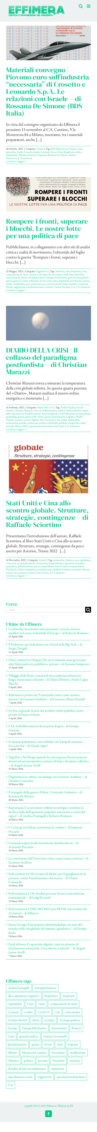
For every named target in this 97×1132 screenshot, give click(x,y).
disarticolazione (56, 563)
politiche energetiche (69, 423)
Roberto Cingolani (37, 155)
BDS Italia (56, 148)
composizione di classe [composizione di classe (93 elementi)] (63, 1004)
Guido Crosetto (24, 152)
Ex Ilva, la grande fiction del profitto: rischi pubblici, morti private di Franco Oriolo (45, 712)
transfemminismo (34, 287)
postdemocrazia (44, 569)
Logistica (70, 416)
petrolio (23, 423)
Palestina (23, 155)
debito (61, 410)
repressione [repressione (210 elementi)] (57, 1068)
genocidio (11, 152)
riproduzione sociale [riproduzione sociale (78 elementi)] (20, 1077)
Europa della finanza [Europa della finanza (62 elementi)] (34, 1028)
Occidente (11, 569)
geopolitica (11, 566)
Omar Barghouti (66, 152)
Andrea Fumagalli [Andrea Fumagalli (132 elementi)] (18, 988)
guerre (47, 416)
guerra (9, 280)
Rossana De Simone (58, 155)
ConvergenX (43, 274)
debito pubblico (74, 410)
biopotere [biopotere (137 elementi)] (69, 996)
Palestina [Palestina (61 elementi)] (13, 1060)
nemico (85, 280)
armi (68, 271)
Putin (65, 284)
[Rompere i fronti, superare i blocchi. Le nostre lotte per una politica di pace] (48, 194)
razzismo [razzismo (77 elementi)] (75, 1060)
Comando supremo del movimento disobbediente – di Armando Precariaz (43, 845)
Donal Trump (69, 148)
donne (24, 277)
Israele (36, 152)
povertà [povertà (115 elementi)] (42, 1060)
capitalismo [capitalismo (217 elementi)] (15, 1004)
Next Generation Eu (49, 420)
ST (71, 1106)
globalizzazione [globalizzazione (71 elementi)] (17, 1044)
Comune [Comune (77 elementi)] (13, 1012)
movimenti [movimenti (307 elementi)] (58, 1052)
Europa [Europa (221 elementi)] (12, 1028)
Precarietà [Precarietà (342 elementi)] (58, 1060)
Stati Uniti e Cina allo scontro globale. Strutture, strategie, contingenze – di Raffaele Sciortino (47, 513)
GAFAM (64, 413)
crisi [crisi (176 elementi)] (57, 1012)
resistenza (83, 284)
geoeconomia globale (78, 277)
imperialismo (47, 566)
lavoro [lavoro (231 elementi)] (48, 1044)
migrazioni (64, 280)
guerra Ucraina (20, 280)
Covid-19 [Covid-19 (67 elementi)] (44, 1012)
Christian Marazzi (23, 410)
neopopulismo (76, 566)
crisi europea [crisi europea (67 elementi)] (72, 1012)
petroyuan (33, 423)
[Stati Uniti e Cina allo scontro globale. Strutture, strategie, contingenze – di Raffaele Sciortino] (48, 469)
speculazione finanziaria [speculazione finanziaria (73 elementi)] (71, 1077)
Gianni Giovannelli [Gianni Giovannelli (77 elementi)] (55, 1036)
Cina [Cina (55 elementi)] (30, 1004)
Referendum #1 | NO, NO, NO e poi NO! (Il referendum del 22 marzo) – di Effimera (47, 911)
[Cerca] (88, 610)
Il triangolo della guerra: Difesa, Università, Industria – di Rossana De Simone (45, 794)
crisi (14, 563)
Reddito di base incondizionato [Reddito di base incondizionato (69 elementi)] (27, 1068)
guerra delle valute (34, 416)
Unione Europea (62, 287)
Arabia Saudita (68, 407)
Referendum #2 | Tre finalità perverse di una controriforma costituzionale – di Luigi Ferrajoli (46, 895)
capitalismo (84, 560)
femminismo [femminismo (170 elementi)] (59, 1028)
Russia (9, 287)
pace (28, 284)
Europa (49, 277)
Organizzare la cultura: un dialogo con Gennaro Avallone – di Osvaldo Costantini (47, 778)
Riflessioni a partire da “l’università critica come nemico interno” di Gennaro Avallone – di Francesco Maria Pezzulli (46, 697)
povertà (46, 284)
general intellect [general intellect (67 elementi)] (28, 1036)
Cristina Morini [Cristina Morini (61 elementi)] (17, 1020)
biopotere (76, 271)
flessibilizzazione (33, 413)
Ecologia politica (37, 277)
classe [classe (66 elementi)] (41, 1004)
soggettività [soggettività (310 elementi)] (45, 1077)
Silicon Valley (21, 426)
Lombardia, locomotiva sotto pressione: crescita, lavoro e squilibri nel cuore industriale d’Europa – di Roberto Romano (48, 631)
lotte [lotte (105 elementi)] (60, 1044)
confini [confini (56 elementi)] (28, 1012)
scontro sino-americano (17, 572)
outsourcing (12, 423)
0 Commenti (26, 158)
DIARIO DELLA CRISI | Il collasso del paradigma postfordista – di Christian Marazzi (46, 361)
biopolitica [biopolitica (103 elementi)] (51, 996)
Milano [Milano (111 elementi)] (12, 1052)
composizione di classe (17, 274)
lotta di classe (61, 566)
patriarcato (36, 284)
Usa (73, 287)
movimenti (75, 280)
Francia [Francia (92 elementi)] (76, 1028)
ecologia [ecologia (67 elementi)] (49, 1020)
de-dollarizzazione (48, 410)
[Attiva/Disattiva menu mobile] (89, 6)
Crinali (39, 148)
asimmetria (58, 560)
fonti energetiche (50, 413)
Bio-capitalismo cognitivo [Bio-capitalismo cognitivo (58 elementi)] (23, 996)
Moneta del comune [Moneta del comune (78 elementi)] (34, 1052)
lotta (49, 280)
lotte (55, 280)
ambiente (59, 271)
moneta (18, 420)
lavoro (43, 280)
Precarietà (56, 284)
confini (32, 274)
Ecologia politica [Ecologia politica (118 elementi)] (70, 1020)
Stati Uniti (59, 426)
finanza (19, 413)
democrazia (41, 563)
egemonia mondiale (74, 563)
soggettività (19, 287)
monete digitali (30, 420)
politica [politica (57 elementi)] (28, 1060)
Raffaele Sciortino (62, 569)
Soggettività (41, 271)
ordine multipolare (15, 284)
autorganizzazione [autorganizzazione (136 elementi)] (45, 988)
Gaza (79, 148)
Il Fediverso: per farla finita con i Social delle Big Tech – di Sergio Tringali (45, 646)
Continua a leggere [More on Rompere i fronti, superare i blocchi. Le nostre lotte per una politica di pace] (15, 290)
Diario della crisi (45, 407)
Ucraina (48, 287)
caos (76, 560)
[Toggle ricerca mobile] (81, 6)
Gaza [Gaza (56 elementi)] (11, 1036)
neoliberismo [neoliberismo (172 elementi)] (78, 1052)
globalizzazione (25, 566)
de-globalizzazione (26, 563)
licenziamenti (58, 416)
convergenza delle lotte (62, 274)
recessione (77, 569)
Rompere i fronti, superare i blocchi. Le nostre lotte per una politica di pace (47, 228)
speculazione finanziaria (41, 426)
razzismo (73, 284)
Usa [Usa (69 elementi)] (10, 1085)
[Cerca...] (45, 610)
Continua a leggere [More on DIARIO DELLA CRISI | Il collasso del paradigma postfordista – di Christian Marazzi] (15, 429)
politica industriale (48, 423)
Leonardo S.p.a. (48, 152)
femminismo (61, 277)
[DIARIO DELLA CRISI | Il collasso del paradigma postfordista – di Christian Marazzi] (48, 323)
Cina (84, 271)
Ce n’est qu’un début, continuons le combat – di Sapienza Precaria (45, 829)
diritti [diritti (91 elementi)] (35, 1020)
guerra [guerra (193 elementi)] (35, 1044)
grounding (11, 416)
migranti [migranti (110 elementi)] (73, 1044)
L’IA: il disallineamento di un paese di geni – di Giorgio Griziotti (43, 728)
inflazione (34, 280)
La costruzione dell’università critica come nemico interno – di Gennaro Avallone (48, 860)
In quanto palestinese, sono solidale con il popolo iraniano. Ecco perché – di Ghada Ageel (45, 743)
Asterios (69, 560)
